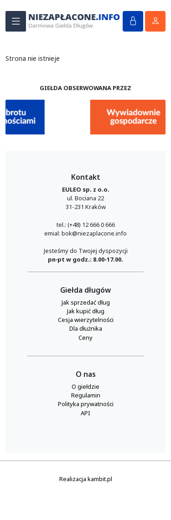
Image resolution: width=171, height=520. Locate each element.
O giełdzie (85, 386)
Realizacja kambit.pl (85, 479)
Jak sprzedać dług (86, 302)
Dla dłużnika (85, 328)
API (85, 413)
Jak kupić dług (85, 311)
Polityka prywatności (86, 404)
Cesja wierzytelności (86, 320)
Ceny (85, 337)
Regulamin (85, 395)
